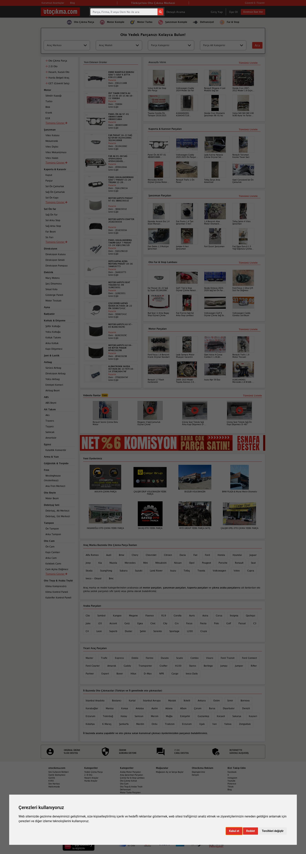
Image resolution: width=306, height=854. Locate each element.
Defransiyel (125, 789)
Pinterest (232, 783)
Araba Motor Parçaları (130, 772)
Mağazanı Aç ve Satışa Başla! (169, 772)
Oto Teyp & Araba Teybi (131, 786)
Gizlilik (51, 778)
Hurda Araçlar (90, 781)
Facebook (232, 772)
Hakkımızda (54, 786)
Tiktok (231, 786)
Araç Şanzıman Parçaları (131, 775)
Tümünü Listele (248, 329)
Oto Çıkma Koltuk (128, 781)
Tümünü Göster (56, 573)
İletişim (195, 775)
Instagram (232, 778)
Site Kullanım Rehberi (58, 772)
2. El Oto (88, 775)
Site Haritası (54, 783)
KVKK (51, 781)
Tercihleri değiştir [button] (273, 831)
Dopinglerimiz (198, 772)
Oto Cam (124, 783)
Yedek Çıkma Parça (93, 772)
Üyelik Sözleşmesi (56, 775)
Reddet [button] (250, 831)
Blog (230, 789)
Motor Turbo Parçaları (130, 792)
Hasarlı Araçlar (91, 778)
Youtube (231, 781)
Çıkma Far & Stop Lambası (132, 778)
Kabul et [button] (234, 831)
